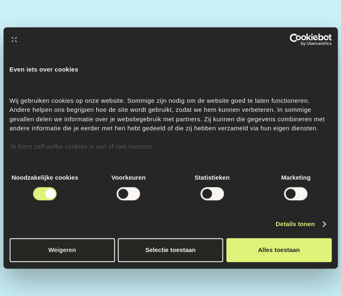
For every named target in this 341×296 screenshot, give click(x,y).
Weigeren (62, 250)
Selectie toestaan (170, 250)
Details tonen (295, 223)
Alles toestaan (279, 250)
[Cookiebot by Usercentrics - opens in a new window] (296, 39)
